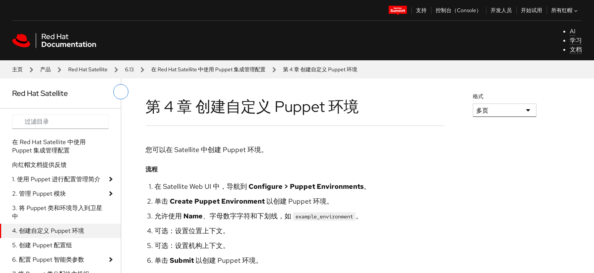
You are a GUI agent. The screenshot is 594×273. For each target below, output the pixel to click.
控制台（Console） (458, 10)
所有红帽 (565, 10)
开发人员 (501, 10)
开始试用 (531, 10)
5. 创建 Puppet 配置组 (42, 245)
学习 (576, 40)
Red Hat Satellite (88, 69)
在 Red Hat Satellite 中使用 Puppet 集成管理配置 (208, 69)
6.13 (129, 69)
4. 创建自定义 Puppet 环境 (48, 231)
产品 (45, 69)
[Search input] (60, 122)
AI (572, 31)
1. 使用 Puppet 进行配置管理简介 (56, 179)
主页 (17, 69)
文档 (576, 49)
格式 (478, 96)
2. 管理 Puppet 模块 (39, 194)
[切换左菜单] (120, 91)
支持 (421, 10)
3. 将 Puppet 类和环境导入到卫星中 (57, 212)
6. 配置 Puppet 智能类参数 (48, 260)
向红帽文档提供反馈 (39, 165)
